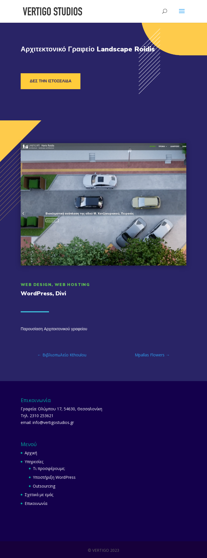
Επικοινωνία (36, 503)
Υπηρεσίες (34, 461)
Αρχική (31, 452)
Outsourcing (44, 486)
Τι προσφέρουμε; (49, 468)
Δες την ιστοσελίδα (50, 81)
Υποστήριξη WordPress (54, 477)
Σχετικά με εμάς (39, 494)
